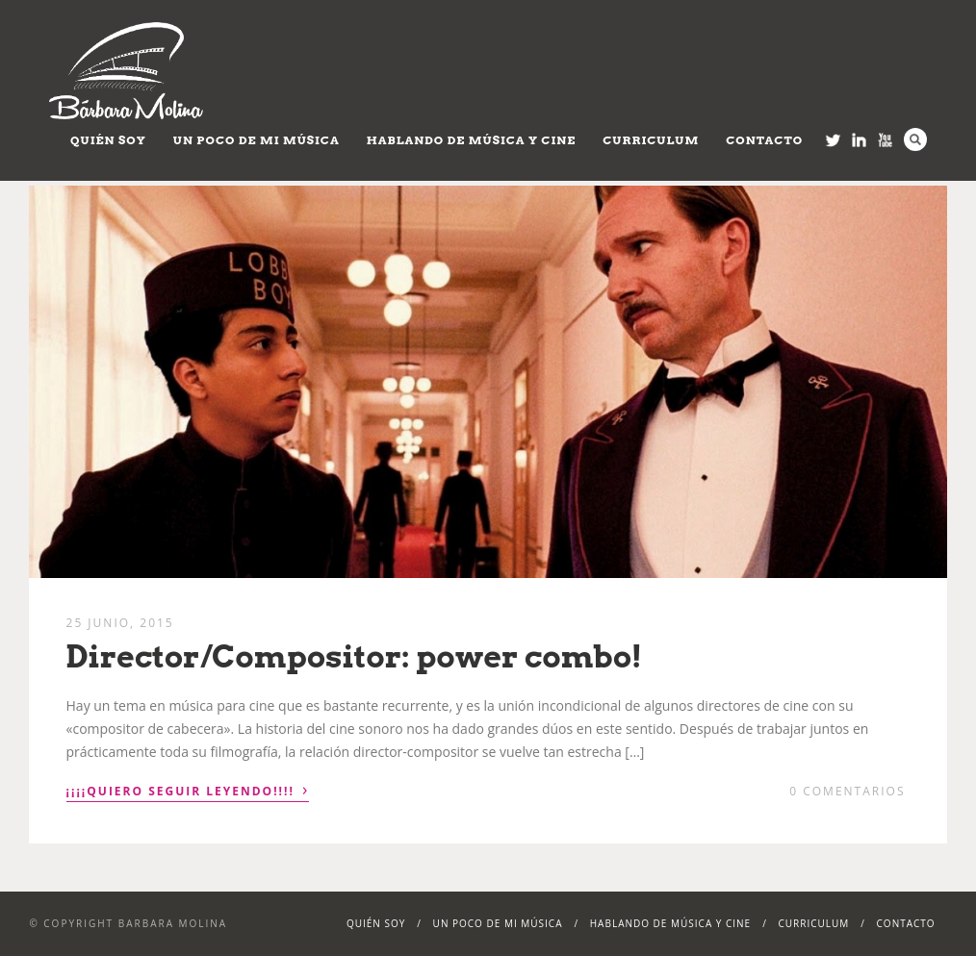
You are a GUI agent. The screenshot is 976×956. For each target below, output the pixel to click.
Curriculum (651, 140)
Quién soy (108, 140)
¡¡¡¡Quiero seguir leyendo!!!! (188, 789)
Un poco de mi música (256, 140)
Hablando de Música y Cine (472, 140)
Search (915, 139)
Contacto (764, 140)
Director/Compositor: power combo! (354, 656)
